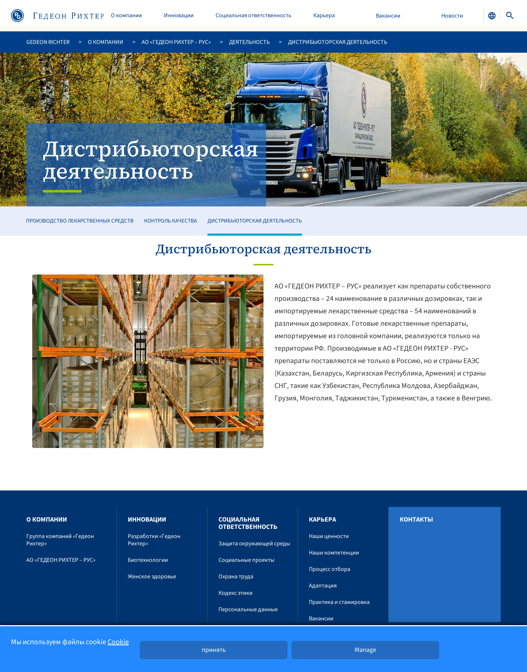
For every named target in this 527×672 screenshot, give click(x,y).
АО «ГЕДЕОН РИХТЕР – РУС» (176, 42)
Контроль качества (170, 221)
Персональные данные (248, 609)
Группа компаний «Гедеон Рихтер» (60, 540)
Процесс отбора (329, 569)
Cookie (118, 642)
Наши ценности (329, 536)
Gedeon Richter (48, 42)
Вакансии (388, 16)
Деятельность (249, 42)
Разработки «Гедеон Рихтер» (154, 540)
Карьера (324, 15)
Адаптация (323, 586)
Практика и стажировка (339, 602)
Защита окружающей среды (254, 544)
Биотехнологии (148, 560)
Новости (452, 16)
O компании (126, 15)
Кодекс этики (235, 593)
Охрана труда (235, 576)
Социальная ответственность (253, 15)
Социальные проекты (246, 560)
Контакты (416, 519)
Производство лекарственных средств (80, 221)
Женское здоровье (152, 576)
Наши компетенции (334, 553)
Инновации (179, 15)
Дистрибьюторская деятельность (255, 221)
